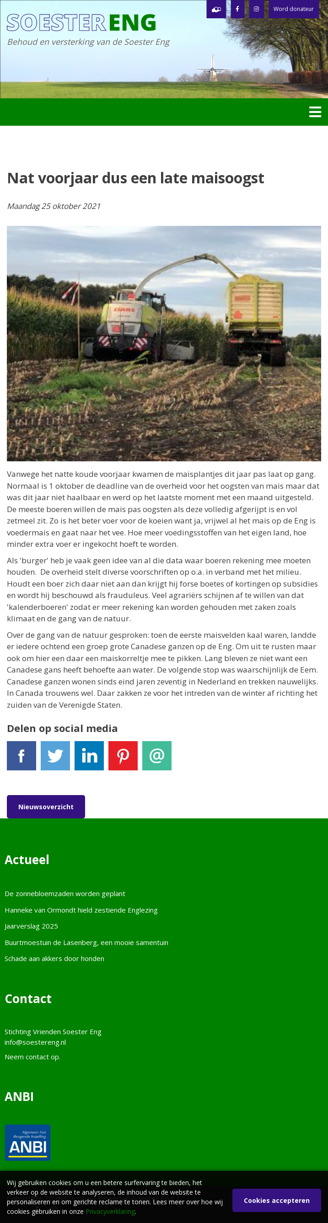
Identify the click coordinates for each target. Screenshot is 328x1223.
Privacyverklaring (110, 1211)
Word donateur (294, 9)
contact (37, 1056)
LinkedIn (89, 759)
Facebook (21, 759)
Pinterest (123, 759)
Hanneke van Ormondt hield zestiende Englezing (81, 909)
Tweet (55, 759)
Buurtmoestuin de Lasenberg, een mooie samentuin (86, 942)
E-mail (157, 759)
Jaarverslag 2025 (31, 925)
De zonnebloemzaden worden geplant (65, 893)
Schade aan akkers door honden (54, 958)
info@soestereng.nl (35, 1042)
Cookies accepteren (277, 1200)
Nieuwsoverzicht (46, 806)
